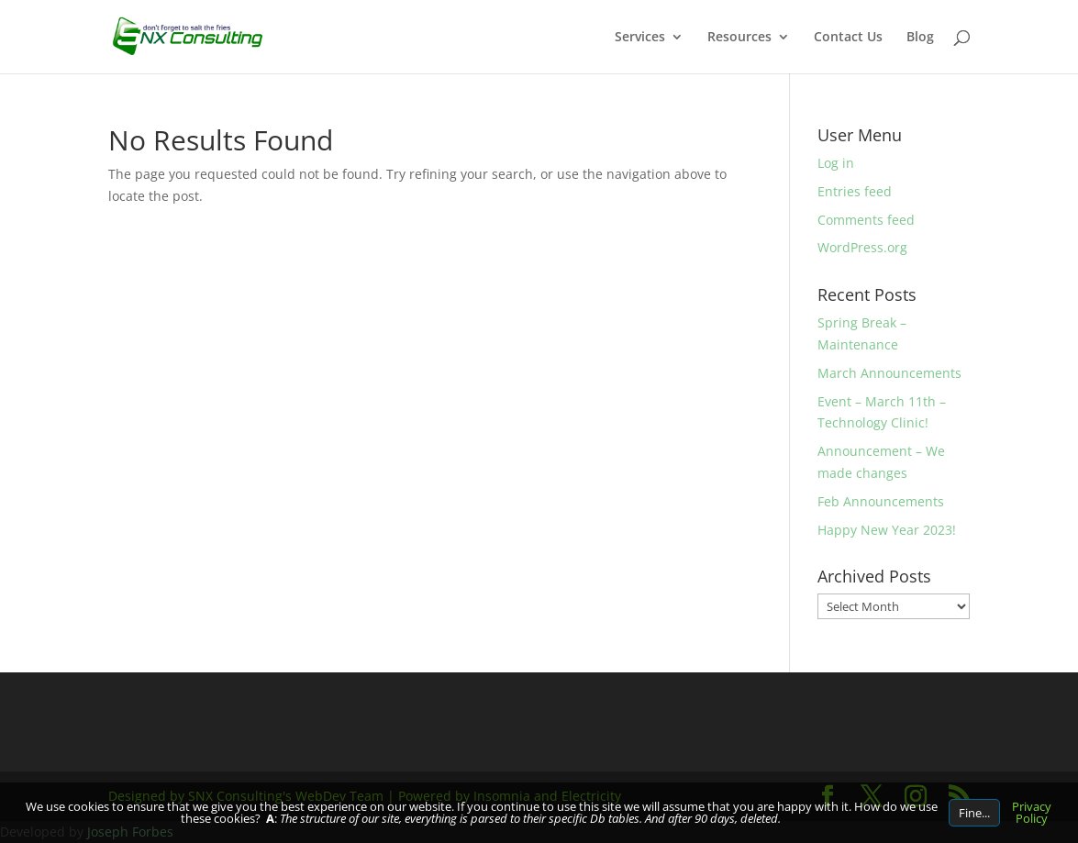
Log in (835, 163)
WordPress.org (862, 247)
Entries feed (854, 191)
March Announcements (889, 373)
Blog (920, 37)
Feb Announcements (880, 501)
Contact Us (848, 37)
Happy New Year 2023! (886, 529)
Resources (739, 37)
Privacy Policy (1031, 812)
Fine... (974, 812)
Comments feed (866, 219)
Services (640, 37)
